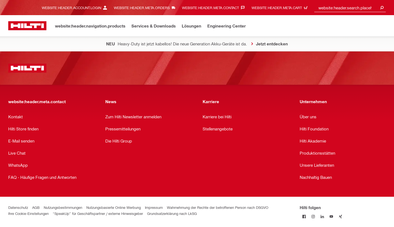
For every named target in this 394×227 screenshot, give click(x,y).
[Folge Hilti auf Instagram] (313, 216)
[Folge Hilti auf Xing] (340, 216)
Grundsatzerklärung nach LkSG (172, 213)
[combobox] (350, 7)
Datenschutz (18, 207)
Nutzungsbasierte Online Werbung (113, 207)
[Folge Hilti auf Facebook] (304, 216)
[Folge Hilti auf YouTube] (331, 216)
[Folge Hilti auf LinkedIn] (322, 216)
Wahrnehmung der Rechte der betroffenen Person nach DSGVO (217, 207)
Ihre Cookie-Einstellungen (28, 213)
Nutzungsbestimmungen (63, 207)
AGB (36, 207)
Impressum (154, 207)
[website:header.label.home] (27, 25)
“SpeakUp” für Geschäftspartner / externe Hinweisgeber (98, 213)
